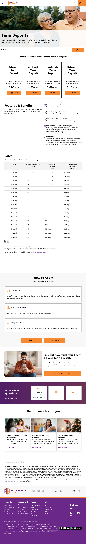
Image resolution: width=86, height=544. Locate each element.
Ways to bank (22, 504)
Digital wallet (21, 506)
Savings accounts (9, 510)
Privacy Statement (23, 519)
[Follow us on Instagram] (75, 510)
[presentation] (7, 429)
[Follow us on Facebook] (71, 510)
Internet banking (23, 510)
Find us (33, 510)
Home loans (8, 502)
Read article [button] (10, 445)
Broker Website (33, 519)
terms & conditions (58, 477)
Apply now (78, 50)
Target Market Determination (15, 478)
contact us (51, 246)
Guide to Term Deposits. (38, 250)
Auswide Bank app (23, 508)
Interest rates (48, 504)
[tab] (43, 459)
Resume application (54, 338)
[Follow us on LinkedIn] (78, 510)
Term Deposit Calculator (62, 371)
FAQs (45, 502)
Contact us (34, 512)
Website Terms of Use (10, 519)
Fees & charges (48, 506)
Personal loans (9, 504)
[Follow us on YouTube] (71, 513)
